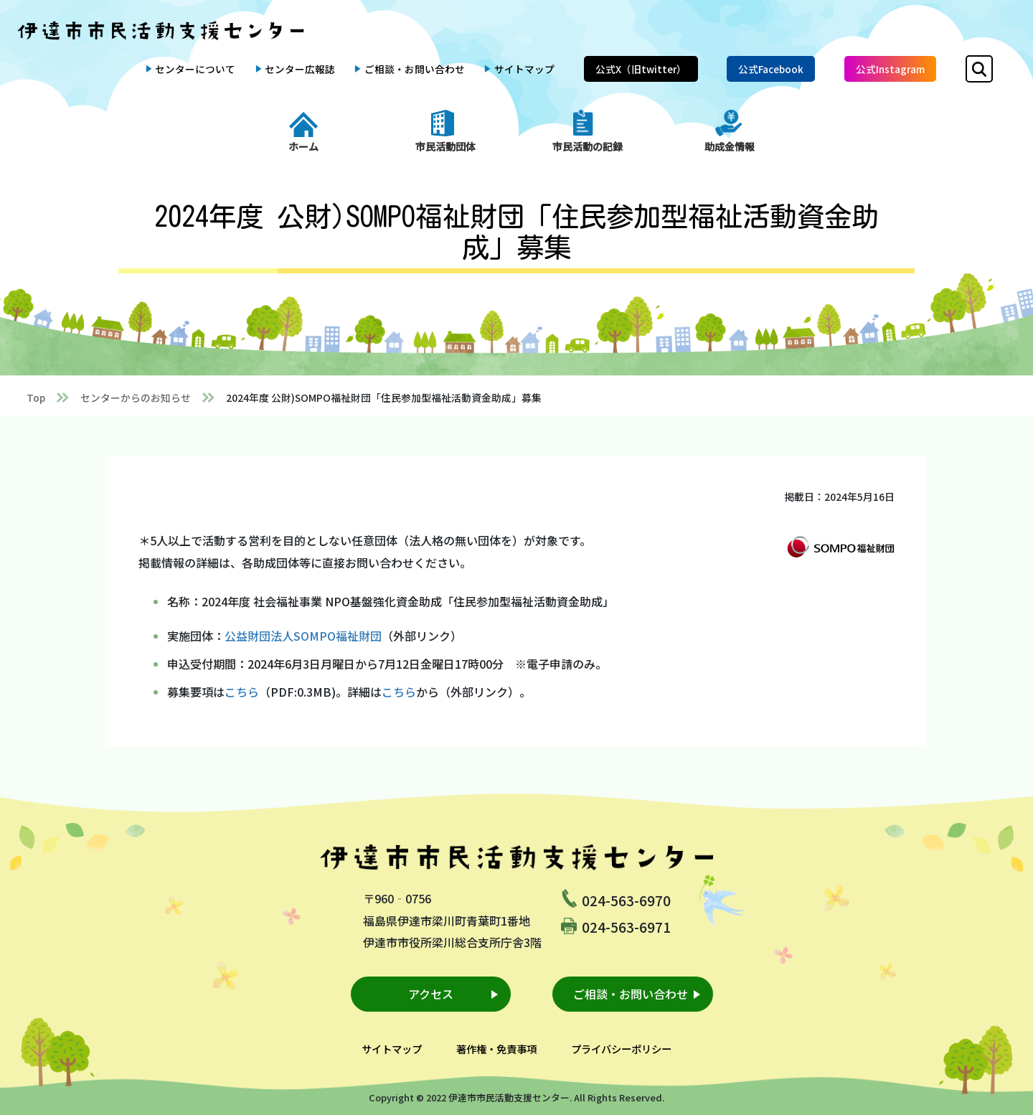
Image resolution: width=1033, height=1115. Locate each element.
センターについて (195, 69)
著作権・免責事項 (496, 1048)
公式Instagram (890, 69)
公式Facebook (770, 69)
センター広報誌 (300, 69)
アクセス (430, 993)
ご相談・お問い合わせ (414, 69)
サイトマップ (524, 69)
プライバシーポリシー (621, 1048)
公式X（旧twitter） (641, 69)
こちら (242, 691)
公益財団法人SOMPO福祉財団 (303, 635)
